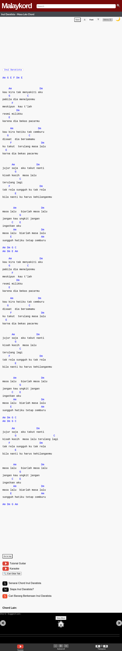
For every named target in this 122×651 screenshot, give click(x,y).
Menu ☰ (107, 20)
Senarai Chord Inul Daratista (25, 586)
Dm (18, 79)
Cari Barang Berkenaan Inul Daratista (30, 599)
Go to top (7, 558)
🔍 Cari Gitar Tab (12, 575)
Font (91, 20)
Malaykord (17, 6)
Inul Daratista (13, 70)
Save (77, 20)
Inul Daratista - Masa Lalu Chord (17, 14)
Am (3, 79)
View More (61, 623)
